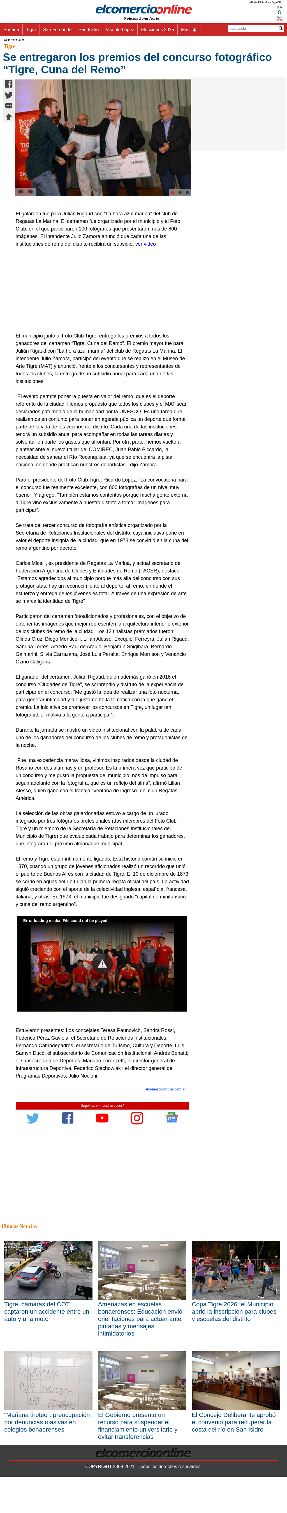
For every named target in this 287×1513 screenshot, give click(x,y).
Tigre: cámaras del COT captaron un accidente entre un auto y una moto (46, 1311)
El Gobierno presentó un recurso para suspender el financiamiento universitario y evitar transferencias (138, 1425)
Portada (11, 29)
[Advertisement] (100, 290)
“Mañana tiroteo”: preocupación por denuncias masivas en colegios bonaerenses (47, 1422)
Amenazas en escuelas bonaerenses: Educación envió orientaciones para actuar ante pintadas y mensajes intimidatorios (140, 1319)
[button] (102, 963)
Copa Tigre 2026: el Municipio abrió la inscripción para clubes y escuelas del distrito (234, 1311)
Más (189, 29)
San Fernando (57, 29)
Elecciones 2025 (157, 29)
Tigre (31, 29)
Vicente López (120, 29)
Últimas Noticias (19, 1226)
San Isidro (88, 29)
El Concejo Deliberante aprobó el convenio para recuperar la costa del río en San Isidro (234, 1422)
